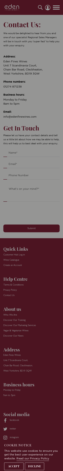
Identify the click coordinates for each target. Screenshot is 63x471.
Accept (14, 466)
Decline (34, 466)
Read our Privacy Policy (32, 458)
